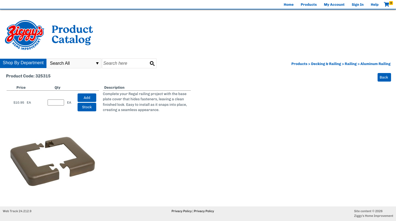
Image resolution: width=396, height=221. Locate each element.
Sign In (358, 4)
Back (384, 77)
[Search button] (152, 63)
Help (374, 4)
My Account (334, 4)
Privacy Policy (182, 211)
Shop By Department (23, 62)
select (97, 63)
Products (309, 4)
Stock (87, 107)
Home (289, 4)
